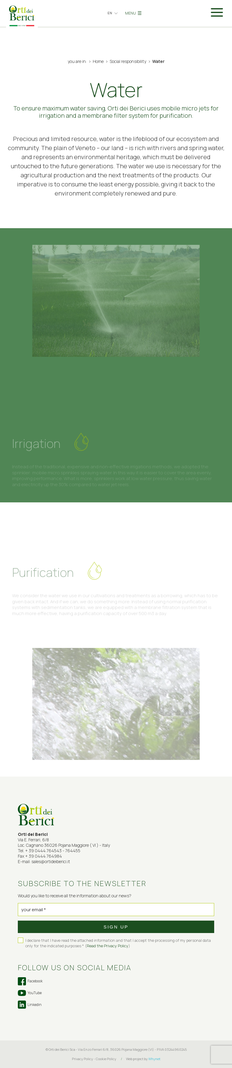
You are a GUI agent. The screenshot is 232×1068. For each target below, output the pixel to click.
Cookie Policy (106, 1058)
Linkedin (30, 1005)
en (110, 13)
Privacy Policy (82, 1058)
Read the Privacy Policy (107, 945)
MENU (133, 13)
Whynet (154, 1058)
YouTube (30, 993)
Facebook (30, 981)
